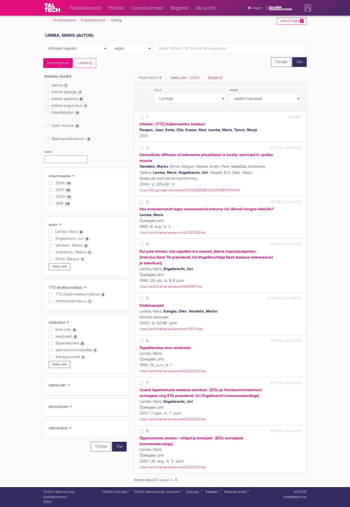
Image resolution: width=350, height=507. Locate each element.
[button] (306, 8)
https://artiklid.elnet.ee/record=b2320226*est (172, 232)
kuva (157, 90)
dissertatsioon (65, 112)
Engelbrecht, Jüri (72, 238)
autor (55, 224)
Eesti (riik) (66, 329)
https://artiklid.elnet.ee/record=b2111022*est (171, 329)
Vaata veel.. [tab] (185, 77)
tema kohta (60, 407)
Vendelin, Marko (71, 245)
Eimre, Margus (70, 259)
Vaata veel (59, 266)
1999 (63, 203)
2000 (63, 196)
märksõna (59, 322)
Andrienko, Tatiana (73, 252)
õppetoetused (70, 343)
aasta (48, 152)
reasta (233, 90)
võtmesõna (60, 428)
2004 (63, 183)
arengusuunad (70, 357)
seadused (66, 336)
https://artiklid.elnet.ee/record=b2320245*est (172, 419)
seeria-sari (60, 385)
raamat (59, 85)
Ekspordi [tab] (215, 77)
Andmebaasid (64, 20)
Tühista (281, 62)
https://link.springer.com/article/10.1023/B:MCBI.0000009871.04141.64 (190, 190)
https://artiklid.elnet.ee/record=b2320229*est (172, 467)
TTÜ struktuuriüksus (68, 287)
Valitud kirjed (292, 21)
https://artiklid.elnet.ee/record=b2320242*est (172, 371)
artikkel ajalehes (67, 99)
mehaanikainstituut (73, 301)
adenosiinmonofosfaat (76, 350)
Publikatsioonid (93, 20)
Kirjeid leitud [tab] (150, 77)
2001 (63, 190)
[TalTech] (52, 7)
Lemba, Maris (69, 232)
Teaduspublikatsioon (71, 139)
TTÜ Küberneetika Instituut (80, 294)
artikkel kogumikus (69, 105)
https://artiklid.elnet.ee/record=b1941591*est (171, 287)
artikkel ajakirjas (66, 92)
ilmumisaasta (62, 176)
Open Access (65, 125)
